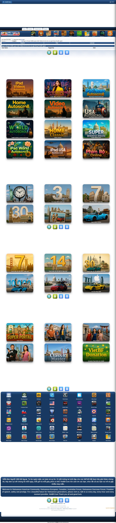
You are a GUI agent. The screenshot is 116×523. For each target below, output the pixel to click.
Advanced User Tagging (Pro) (56, 508)
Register (46, 29)
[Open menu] (7, 1)
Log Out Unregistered (110, 508)
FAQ (57, 43)
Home (112, 2)
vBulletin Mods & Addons (67, 508)
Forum (24, 29)
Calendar (92, 43)
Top (64, 503)
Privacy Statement (59, 503)
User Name (3, 39)
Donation (30, 29)
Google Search (38, 29)
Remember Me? (16, 39)
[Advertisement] (58, 15)
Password (3, 41)
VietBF (23, 39)
